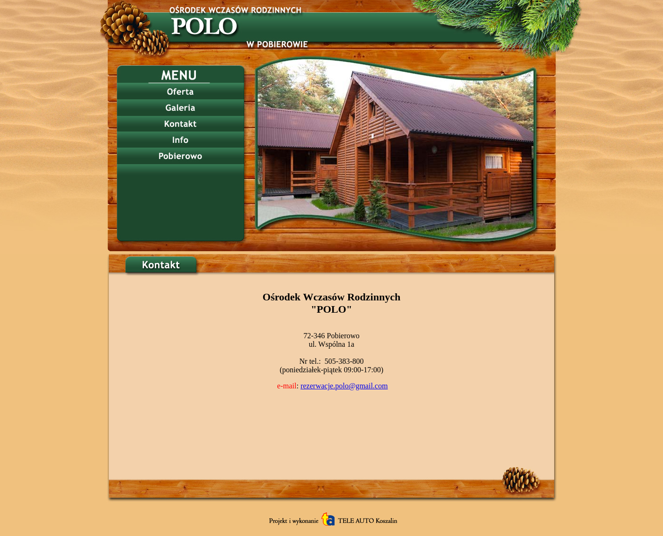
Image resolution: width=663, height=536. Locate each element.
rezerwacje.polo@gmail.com (344, 386)
